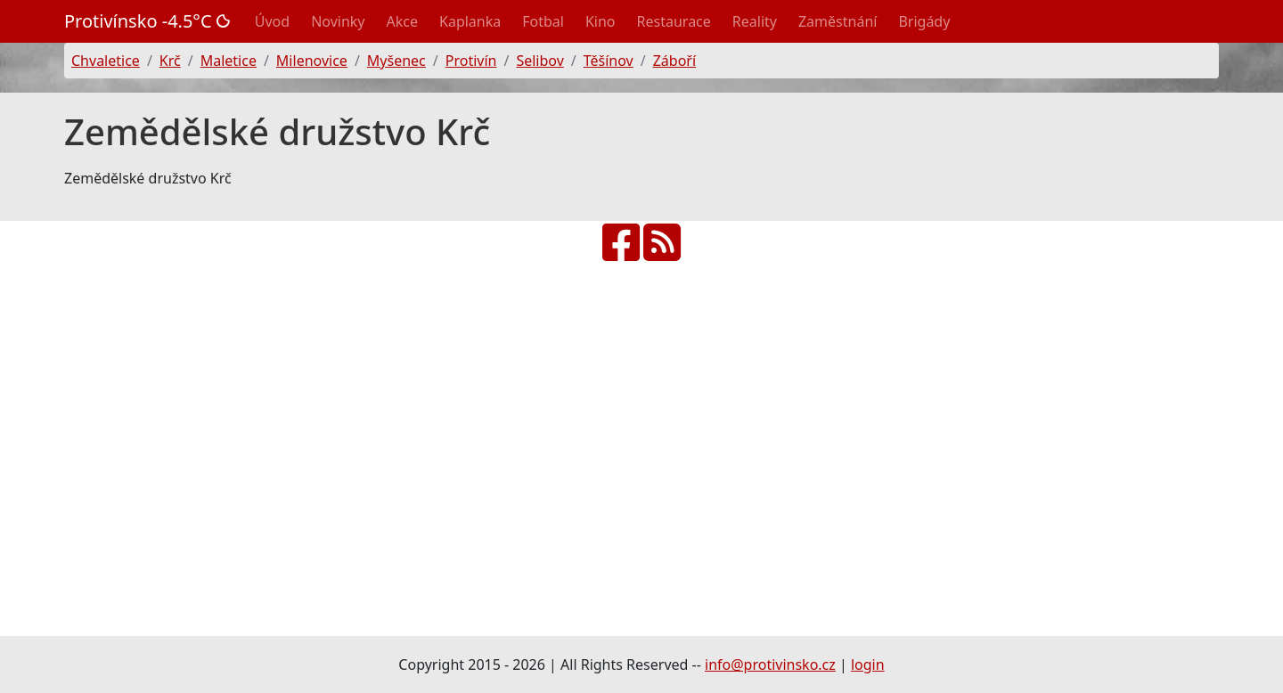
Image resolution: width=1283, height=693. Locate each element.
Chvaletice (105, 60)
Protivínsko (147, 21)
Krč (170, 60)
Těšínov (608, 60)
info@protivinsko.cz (770, 664)
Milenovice (311, 60)
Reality (754, 21)
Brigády (924, 21)
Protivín (471, 60)
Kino (600, 21)
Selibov (539, 60)
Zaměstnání (837, 21)
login (868, 664)
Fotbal (543, 21)
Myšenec (396, 60)
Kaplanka (470, 21)
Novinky (337, 21)
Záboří (674, 60)
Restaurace (674, 21)
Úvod (272, 21)
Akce (402, 21)
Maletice (228, 60)
